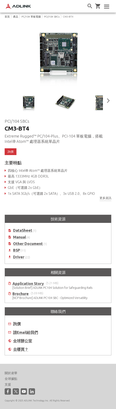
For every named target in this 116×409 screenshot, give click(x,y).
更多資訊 (105, 198)
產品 (15, 16)
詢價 (10, 151)
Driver (18, 257)
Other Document (28, 244)
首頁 (7, 16)
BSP (16, 250)
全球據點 (11, 378)
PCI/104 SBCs (51, 16)
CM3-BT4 (68, 16)
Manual (19, 237)
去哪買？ (20, 349)
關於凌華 (11, 373)
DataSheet (22, 230)
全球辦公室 (22, 341)
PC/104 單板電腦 (31, 16)
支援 (8, 384)
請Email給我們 (25, 332)
